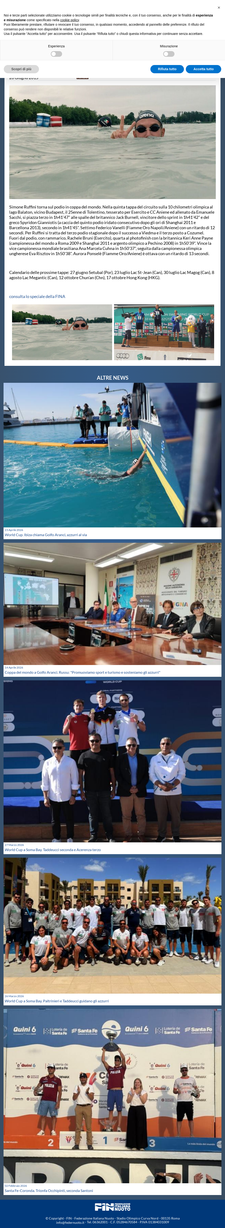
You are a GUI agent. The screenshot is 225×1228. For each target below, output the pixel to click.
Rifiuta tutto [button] (167, 69)
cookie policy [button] (69, 20)
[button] (219, 7)
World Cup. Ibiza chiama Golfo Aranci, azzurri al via (46, 534)
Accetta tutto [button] (203, 69)
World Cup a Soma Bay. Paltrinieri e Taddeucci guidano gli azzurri (57, 1001)
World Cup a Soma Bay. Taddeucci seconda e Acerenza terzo (53, 849)
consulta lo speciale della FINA (37, 296)
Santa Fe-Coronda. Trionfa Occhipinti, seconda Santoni (49, 1190)
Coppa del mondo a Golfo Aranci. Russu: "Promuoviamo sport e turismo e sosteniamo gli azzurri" (82, 672)
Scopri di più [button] (21, 69)
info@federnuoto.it (70, 1222)
